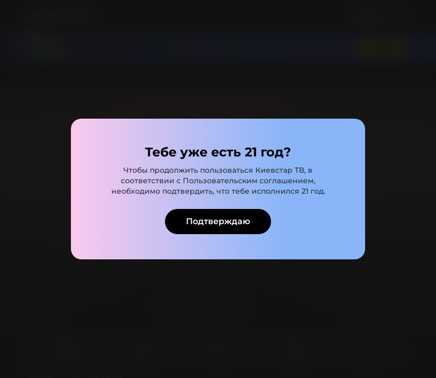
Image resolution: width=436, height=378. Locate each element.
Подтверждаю (218, 221)
